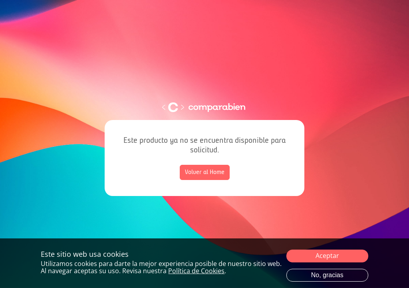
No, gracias (327, 275)
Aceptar (327, 255)
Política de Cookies (196, 270)
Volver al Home (204, 172)
